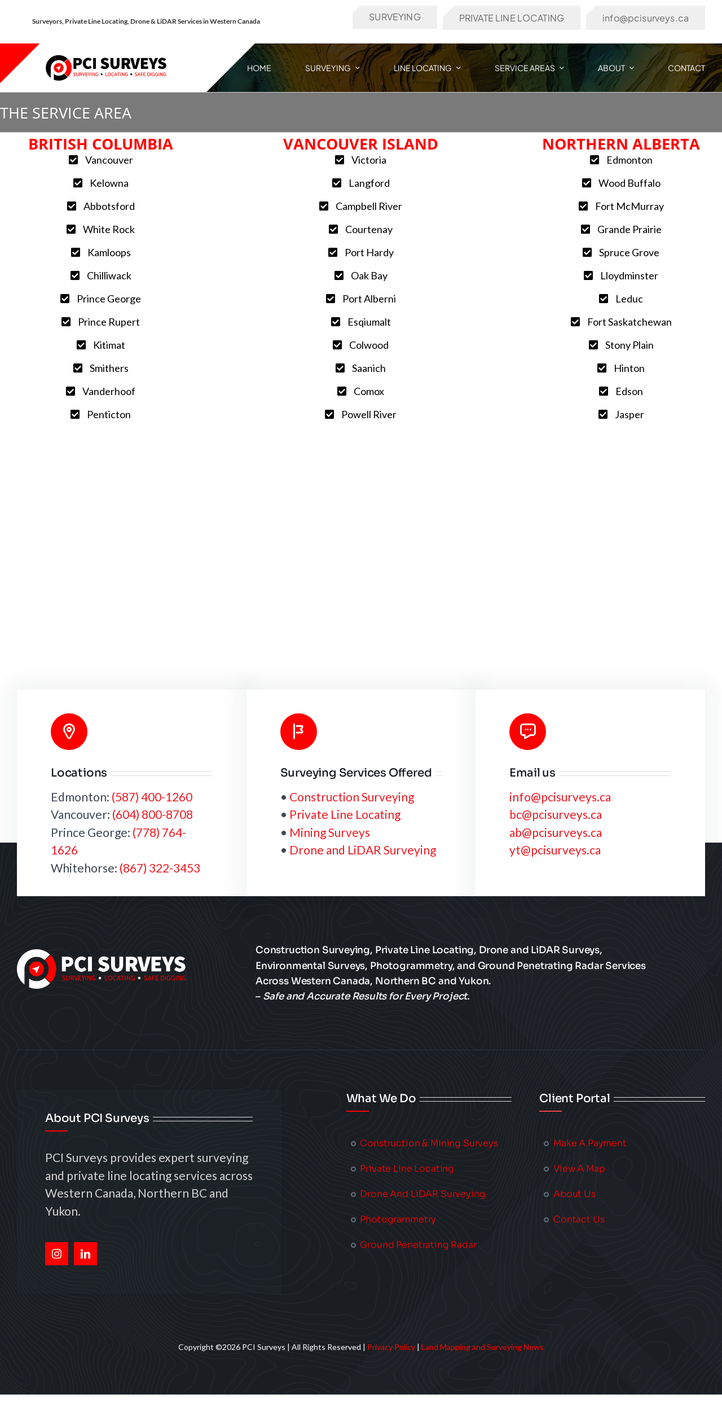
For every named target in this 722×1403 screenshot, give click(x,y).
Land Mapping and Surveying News (482, 1347)
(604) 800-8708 (152, 814)
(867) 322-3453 (160, 868)
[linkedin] (85, 1253)
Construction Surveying (351, 797)
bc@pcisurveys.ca (555, 814)
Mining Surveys (329, 832)
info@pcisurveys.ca (560, 797)
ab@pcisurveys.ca (555, 832)
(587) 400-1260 (152, 797)
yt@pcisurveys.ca (555, 850)
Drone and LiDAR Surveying (362, 850)
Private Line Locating (344, 814)
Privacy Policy (391, 1347)
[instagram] (56, 1253)
